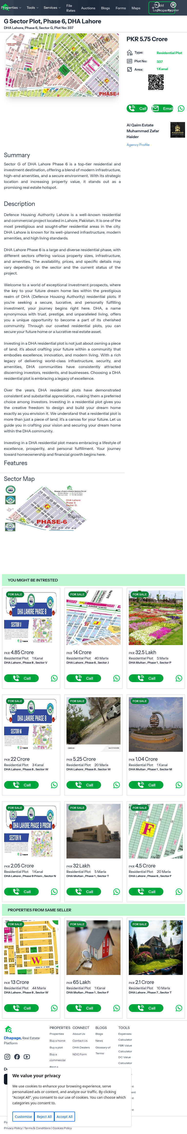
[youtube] (26, 1056)
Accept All (65, 1116)
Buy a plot (56, 1047)
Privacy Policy (13, 1128)
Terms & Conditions (37, 1128)
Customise (23, 1116)
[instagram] (7, 1056)
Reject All (44, 1116)
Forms (121, 8)
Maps (136, 8)
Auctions (88, 8)
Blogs (105, 8)
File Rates (70, 8)
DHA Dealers (81, 1047)
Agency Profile (138, 145)
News (99, 1040)
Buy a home (57, 1040)
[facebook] (17, 1056)
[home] (8, 1029)
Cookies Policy (62, 1128)
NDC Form (80, 1054)
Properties (57, 1034)
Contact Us (80, 1040)
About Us (79, 1034)
